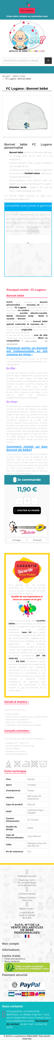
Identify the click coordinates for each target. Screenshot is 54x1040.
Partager (16, 540)
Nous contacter (12, 961)
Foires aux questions (14, 958)
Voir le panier (27, 10)
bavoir (9, 316)
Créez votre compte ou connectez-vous (27, 16)
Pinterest (37, 540)
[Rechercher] (27, 60)
